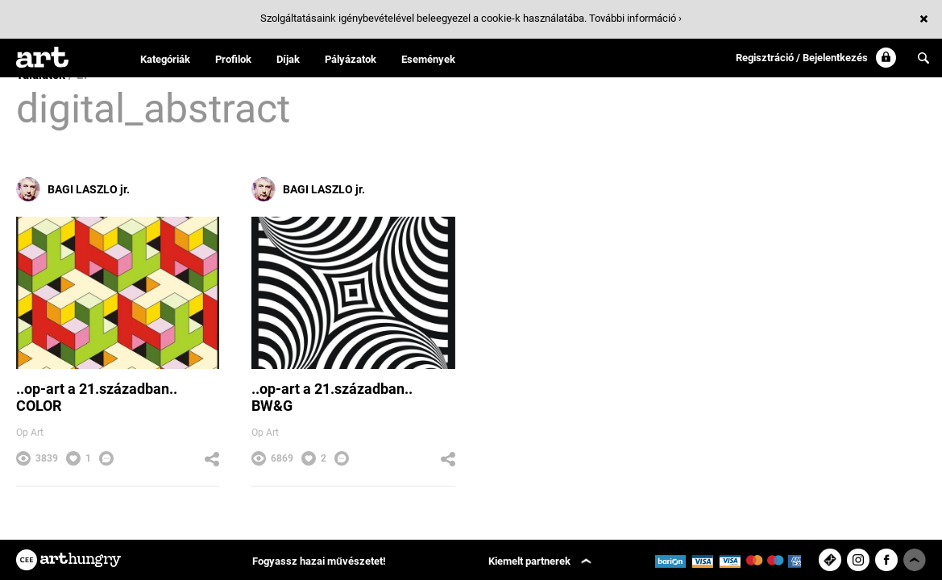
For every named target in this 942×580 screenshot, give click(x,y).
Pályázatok (350, 59)
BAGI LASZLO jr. (73, 189)
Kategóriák (165, 59)
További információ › (635, 18)
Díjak (288, 59)
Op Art (30, 432)
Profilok (233, 59)
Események (428, 59)
